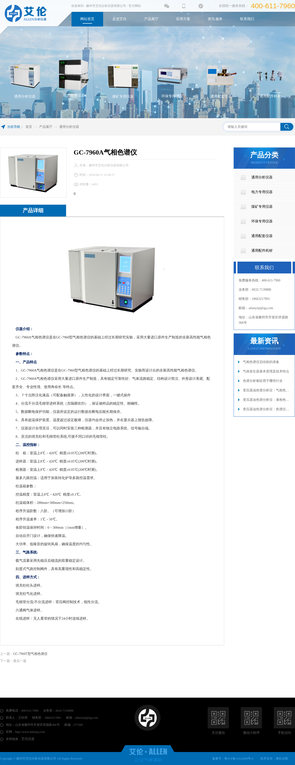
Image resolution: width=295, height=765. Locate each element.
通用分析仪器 (69, 127)
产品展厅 (45, 127)
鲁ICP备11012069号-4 (238, 758)
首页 (28, 127)
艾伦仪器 (27, 739)
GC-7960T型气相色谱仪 (30, 654)
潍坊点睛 (282, 758)
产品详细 (33, 210)
